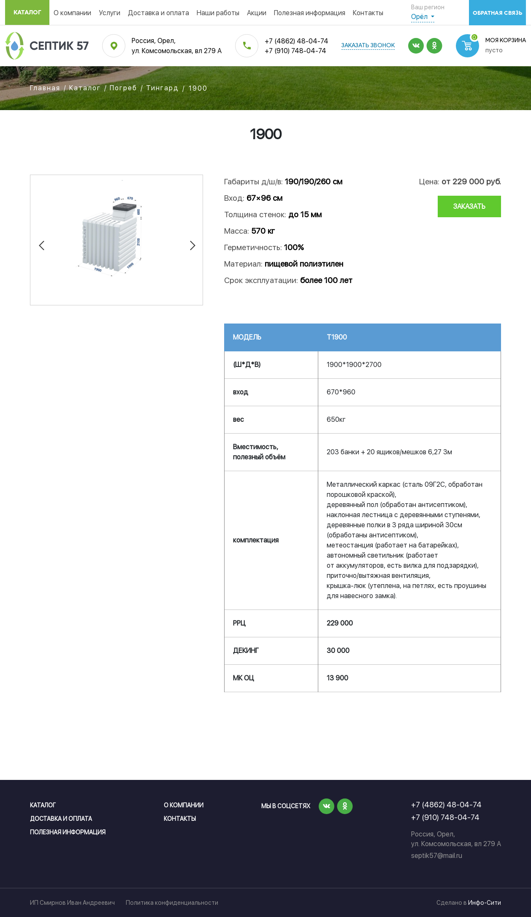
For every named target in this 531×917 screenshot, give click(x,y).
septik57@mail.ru (436, 856)
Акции (256, 13)
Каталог (27, 12)
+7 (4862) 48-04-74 (296, 41)
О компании (72, 13)
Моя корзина (505, 41)
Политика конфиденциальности (172, 902)
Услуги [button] (109, 13)
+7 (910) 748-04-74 (295, 51)
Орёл (420, 17)
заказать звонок (368, 46)
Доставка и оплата (158, 13)
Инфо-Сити (484, 902)
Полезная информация (309, 13)
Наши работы (218, 13)
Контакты (368, 13)
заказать (469, 206)
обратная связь (497, 13)
